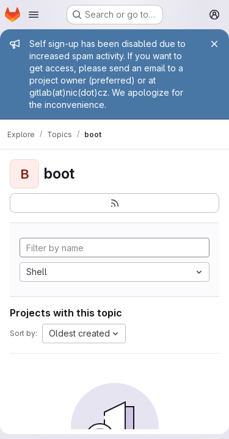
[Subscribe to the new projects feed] (114, 203)
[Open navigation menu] (33, 14)
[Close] (214, 44)
